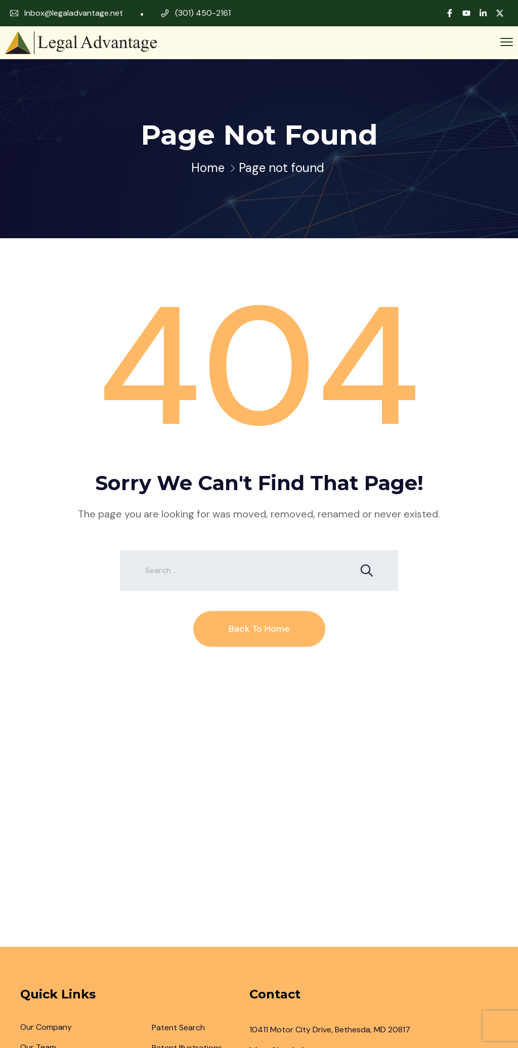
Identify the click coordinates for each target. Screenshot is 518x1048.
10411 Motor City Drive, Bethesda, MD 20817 (329, 1029)
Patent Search (178, 1027)
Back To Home (259, 629)
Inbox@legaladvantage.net (73, 13)
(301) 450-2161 (203, 13)
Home (208, 168)
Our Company (46, 1027)
